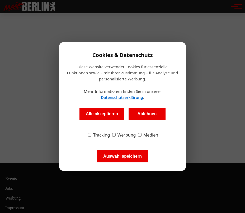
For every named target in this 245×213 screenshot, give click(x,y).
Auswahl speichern (122, 156)
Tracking (99, 135)
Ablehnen (147, 114)
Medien (148, 135)
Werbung (124, 135)
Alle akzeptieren (102, 114)
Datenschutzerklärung (122, 97)
